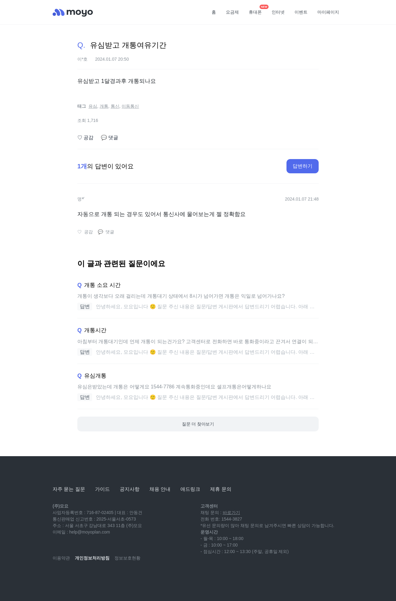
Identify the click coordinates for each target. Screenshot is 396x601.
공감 (85, 137)
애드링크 (190, 489)
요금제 (232, 12)
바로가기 (231, 512)
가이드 (102, 489)
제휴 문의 (220, 489)
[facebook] (98, 576)
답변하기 (302, 166)
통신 (115, 106)
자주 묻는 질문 (69, 489)
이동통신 (130, 106)
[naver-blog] (71, 576)
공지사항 (130, 489)
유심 (92, 106)
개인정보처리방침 (92, 558)
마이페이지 (328, 12)
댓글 (109, 137)
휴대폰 (257, 10)
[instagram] (85, 576)
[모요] (68, 472)
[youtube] (57, 576)
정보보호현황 (127, 558)
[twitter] (112, 576)
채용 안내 (159, 489)
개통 (104, 106)
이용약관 (61, 558)
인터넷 (278, 12)
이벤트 (301, 12)
